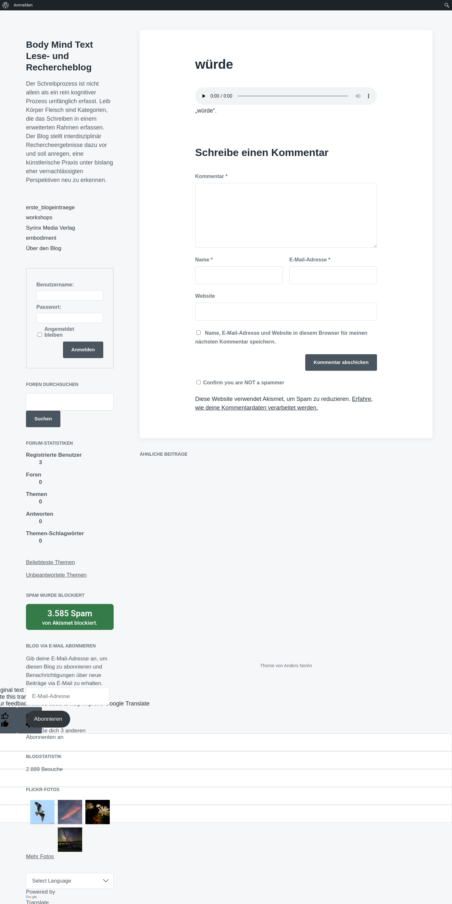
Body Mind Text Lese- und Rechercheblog (59, 56)
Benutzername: (55, 284)
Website (205, 296)
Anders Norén (298, 665)
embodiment (41, 238)
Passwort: (48, 307)
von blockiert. (70, 617)
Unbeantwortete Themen (56, 575)
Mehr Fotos (40, 856)
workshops (39, 217)
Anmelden (83, 349)
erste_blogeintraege (50, 207)
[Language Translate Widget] (70, 881)
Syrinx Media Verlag (50, 228)
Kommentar (211, 176)
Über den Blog (43, 248)
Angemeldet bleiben (59, 332)
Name (204, 259)
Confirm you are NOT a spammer (240, 382)
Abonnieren (48, 719)
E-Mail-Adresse (309, 259)
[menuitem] (5, 5)
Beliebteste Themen (50, 562)
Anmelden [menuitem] (23, 5)
